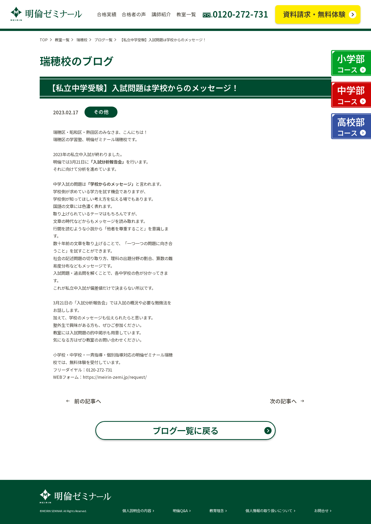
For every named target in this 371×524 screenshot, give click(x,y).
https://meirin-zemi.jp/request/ (115, 377)
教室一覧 (62, 39)
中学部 (351, 94)
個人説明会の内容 (136, 510)
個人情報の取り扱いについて (269, 510)
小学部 (351, 63)
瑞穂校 (82, 39)
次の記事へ (283, 401)
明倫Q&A (180, 510)
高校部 (351, 126)
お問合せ (321, 510)
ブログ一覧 (103, 39)
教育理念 (216, 510)
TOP (44, 39)
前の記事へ (87, 401)
